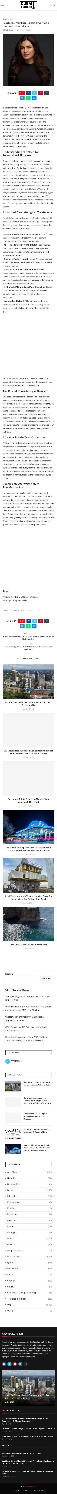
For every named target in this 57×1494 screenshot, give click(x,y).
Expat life (29, 1214)
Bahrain (29, 1178)
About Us (15, 1490)
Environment (29, 1202)
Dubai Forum (32, 1486)
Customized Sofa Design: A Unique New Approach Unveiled (35, 1116)
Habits (16, 610)
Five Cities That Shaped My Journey (28, 945)
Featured (29, 1220)
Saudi (29, 1274)
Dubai (6, 610)
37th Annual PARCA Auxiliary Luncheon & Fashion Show (37, 1130)
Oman (29, 1244)
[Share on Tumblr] (46, 93)
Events (29, 1208)
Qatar (29, 1262)
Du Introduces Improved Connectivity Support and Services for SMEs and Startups (37, 1100)
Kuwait (29, 1226)
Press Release (29, 1256)
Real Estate (29, 1268)
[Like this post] (23, 93)
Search (9, 974)
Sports (29, 1286)
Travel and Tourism (29, 1298)
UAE (39, 610)
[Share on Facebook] (28, 93)
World (29, 1311)
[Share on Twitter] (34, 93)
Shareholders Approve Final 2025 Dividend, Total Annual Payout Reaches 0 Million (37, 1147)
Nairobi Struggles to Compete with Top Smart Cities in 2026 (37, 1083)
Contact (27, 1490)
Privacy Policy (39, 1490)
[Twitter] (16, 1061)
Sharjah (29, 1280)
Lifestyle (29, 1232)
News (29, 1238)
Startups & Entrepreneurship (29, 1292)
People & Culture (29, 1250)
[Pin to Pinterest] (40, 93)
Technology (28, 610)
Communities (29, 1184)
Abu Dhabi (29, 1172)
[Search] (54, 5)
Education (29, 1196)
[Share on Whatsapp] (28, 98)
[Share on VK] (22, 98)
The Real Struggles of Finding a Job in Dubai (21, 1453)
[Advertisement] (28, 345)
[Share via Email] (34, 98)
